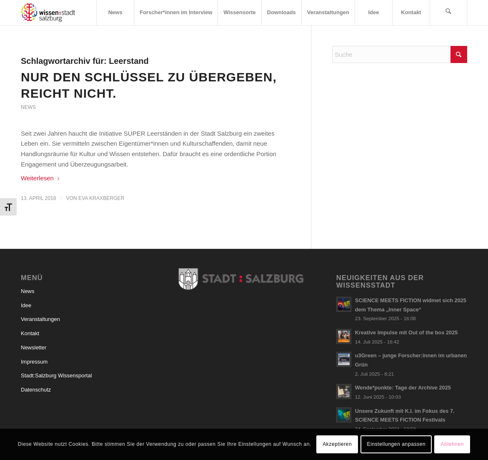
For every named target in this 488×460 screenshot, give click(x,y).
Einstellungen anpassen (396, 444)
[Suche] (448, 12)
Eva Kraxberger (101, 198)
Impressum (34, 362)
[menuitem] (115, 12)
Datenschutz (36, 390)
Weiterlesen (40, 178)
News (28, 107)
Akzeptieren (337, 444)
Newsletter (33, 347)
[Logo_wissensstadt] (48, 12)
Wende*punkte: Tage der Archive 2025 (403, 387)
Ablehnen (452, 444)
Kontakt (30, 333)
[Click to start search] (458, 54)
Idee (26, 305)
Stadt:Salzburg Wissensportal (56, 375)
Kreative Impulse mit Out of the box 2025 (406, 332)
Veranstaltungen (40, 319)
